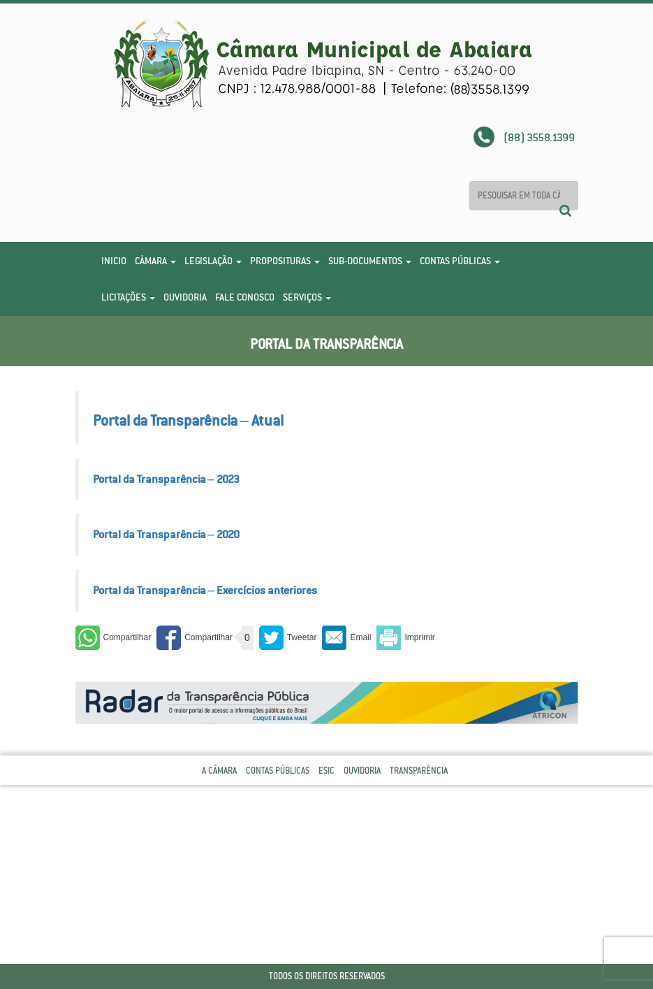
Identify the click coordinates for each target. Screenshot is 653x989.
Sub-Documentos (369, 260)
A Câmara (219, 770)
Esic (326, 770)
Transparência (419, 770)
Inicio (113, 260)
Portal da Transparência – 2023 (166, 479)
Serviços (307, 297)
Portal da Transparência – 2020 (166, 534)
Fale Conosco (244, 297)
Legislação (213, 260)
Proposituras (285, 260)
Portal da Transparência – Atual (188, 420)
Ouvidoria (185, 297)
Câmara (155, 260)
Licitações (128, 297)
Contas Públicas (460, 260)
